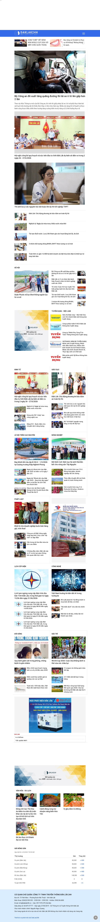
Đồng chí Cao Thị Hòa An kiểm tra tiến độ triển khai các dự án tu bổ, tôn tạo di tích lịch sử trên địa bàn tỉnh (26, 814)
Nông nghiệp (57, 435)
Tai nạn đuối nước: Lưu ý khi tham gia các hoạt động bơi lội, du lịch (54, 234)
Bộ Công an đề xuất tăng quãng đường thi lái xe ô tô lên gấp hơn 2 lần (64, 273)
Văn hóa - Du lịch (23, 791)
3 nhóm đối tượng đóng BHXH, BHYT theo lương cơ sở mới (51, 244)
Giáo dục (55, 370)
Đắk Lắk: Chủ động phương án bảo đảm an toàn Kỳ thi (49, 213)
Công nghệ (56, 566)
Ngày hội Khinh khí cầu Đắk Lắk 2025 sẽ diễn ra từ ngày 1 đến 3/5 (37, 471)
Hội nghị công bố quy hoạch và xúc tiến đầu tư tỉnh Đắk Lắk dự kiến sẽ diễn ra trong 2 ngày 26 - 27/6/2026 (30, 399)
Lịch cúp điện (20, 566)
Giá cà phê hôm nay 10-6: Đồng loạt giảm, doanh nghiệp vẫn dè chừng (73, 471)
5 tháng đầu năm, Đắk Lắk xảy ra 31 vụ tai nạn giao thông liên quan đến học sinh (37, 553)
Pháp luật (19, 499)
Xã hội (17, 268)
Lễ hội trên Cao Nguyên (24, 435)
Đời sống (18, 634)
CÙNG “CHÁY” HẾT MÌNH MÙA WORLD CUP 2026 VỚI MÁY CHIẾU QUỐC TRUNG (38, 42)
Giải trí (55, 634)
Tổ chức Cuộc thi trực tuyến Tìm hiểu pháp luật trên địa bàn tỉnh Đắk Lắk (63, 289)
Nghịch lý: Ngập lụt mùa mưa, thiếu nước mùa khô (47, 224)
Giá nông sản (20, 848)
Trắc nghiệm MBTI (21, 740)
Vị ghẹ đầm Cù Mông (72, 809)
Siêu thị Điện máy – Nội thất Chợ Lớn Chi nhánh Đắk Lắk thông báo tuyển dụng (74, 317)
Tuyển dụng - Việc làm (61, 311)
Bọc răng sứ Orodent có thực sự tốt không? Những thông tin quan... (73, 42)
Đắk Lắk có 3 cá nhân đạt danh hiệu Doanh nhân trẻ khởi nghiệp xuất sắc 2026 (63, 281)
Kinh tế (17, 370)
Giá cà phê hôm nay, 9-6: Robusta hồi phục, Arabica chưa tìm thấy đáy (73, 489)
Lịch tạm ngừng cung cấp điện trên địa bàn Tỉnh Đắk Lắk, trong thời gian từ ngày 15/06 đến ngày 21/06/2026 (31, 595)
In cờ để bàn (19, 737)
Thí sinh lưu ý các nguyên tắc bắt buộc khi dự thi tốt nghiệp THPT (41, 207)
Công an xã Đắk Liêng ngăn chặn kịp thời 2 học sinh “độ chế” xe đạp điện (37, 535)
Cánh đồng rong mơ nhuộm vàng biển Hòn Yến (49, 811)
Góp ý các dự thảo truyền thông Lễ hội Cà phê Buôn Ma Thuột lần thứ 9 (37, 490)
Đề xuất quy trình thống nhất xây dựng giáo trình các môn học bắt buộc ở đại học (74, 415)
